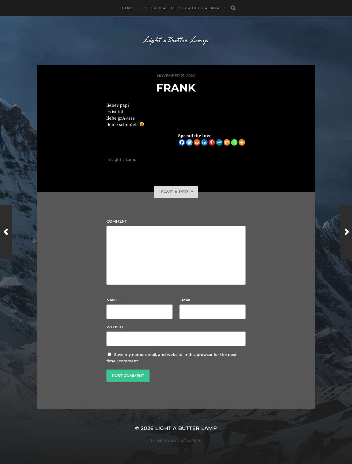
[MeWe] (219, 142)
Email (186, 300)
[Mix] (227, 142)
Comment (116, 221)
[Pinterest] (212, 142)
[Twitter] (189, 142)
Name (113, 300)
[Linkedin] (204, 142)
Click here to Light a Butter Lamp (182, 8)
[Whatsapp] (234, 142)
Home (128, 8)
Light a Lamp (124, 159)
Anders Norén (186, 441)
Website (115, 327)
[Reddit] (197, 142)
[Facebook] (182, 142)
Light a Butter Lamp (186, 428)
